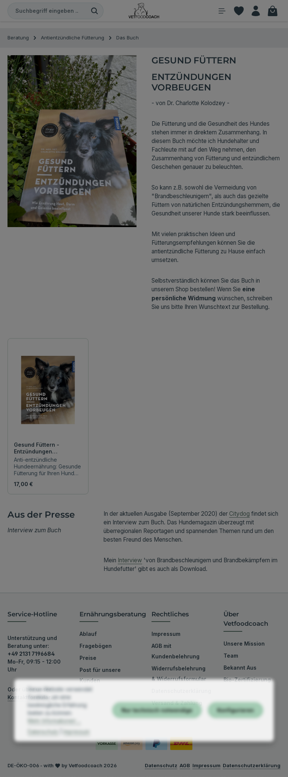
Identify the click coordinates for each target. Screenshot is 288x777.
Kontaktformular (29, 698)
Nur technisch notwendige (157, 734)
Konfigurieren (235, 734)
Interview (130, 561)
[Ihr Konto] (255, 11)
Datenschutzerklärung (181, 691)
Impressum (166, 634)
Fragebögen (96, 646)
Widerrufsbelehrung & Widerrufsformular (179, 674)
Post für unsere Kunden (100, 675)
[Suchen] (95, 11)
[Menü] (220, 11)
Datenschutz (43, 755)
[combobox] (47, 11)
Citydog (239, 514)
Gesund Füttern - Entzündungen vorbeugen (36, 448)
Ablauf (88, 634)
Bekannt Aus (240, 668)
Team (231, 656)
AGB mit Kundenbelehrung (176, 651)
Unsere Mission (244, 644)
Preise (88, 658)
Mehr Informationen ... (54, 744)
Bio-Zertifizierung (247, 680)
